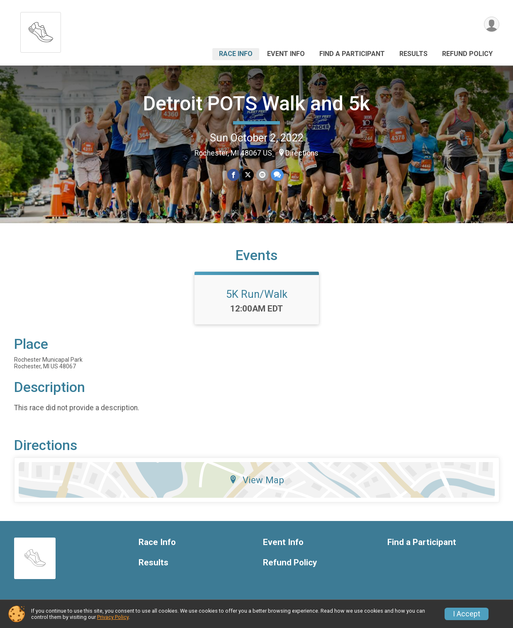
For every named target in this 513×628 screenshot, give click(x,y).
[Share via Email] (262, 175)
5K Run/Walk (256, 294)
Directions (301, 153)
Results (413, 54)
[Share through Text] (277, 175)
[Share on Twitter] (248, 175)
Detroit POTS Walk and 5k (256, 103)
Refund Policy (467, 54)
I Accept (466, 614)
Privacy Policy (113, 617)
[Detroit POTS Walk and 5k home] (40, 30)
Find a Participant (352, 54)
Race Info (236, 54)
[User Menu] (491, 24)
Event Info (286, 54)
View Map (256, 480)
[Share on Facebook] (233, 175)
